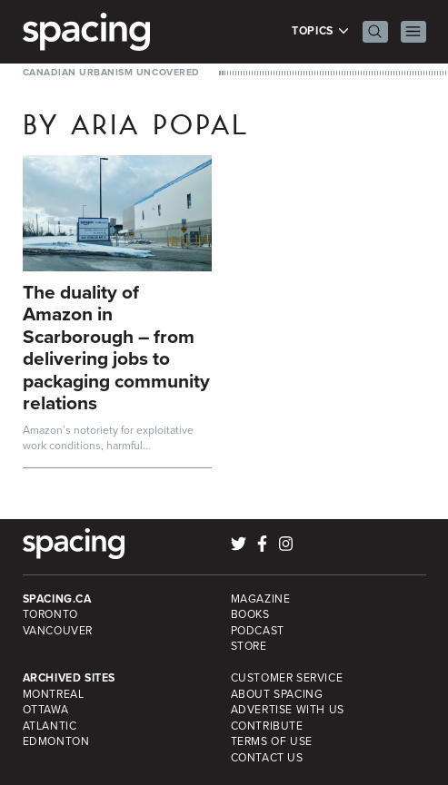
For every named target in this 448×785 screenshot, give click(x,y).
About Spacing (277, 694)
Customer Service (287, 678)
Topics (320, 31)
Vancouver (58, 631)
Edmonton (56, 741)
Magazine (261, 599)
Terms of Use (272, 741)
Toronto (50, 614)
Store (249, 646)
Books (250, 614)
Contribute (267, 726)
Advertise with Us (287, 710)
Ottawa (46, 710)
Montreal (54, 694)
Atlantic (50, 726)
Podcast (257, 631)
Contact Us (267, 758)
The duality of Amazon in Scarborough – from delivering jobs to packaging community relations (116, 347)
